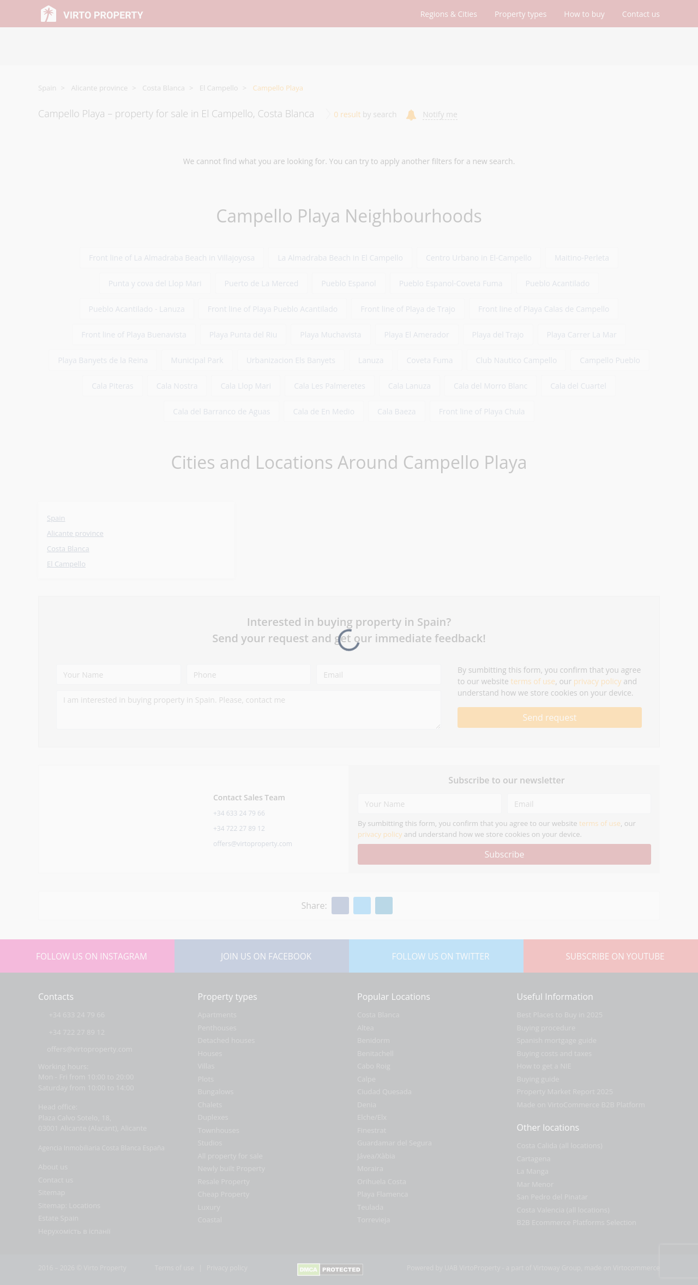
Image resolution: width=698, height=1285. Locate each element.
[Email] (378, 674)
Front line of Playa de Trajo (407, 309)
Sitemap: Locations (69, 1205)
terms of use (532, 681)
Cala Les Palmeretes (329, 386)
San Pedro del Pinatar (552, 1197)
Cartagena (534, 1158)
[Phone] (248, 674)
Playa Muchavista (330, 334)
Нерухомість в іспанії (74, 1231)
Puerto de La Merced (262, 283)
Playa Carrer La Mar (582, 334)
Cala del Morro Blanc (490, 386)
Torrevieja (373, 1219)
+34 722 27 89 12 (239, 828)
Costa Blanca (163, 88)
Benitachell (375, 1053)
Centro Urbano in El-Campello (479, 257)
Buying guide (538, 1079)
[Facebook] (340, 905)
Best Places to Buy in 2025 (560, 1014)
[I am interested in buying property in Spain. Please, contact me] (248, 709)
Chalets (210, 1104)
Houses (210, 1053)
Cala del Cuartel (578, 386)
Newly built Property (232, 1168)
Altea (365, 1028)
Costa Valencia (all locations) (563, 1210)
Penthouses (217, 1028)
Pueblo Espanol (348, 283)
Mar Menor (535, 1184)
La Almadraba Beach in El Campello (340, 257)
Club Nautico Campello (516, 360)
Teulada (370, 1207)
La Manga (533, 1171)
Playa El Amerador (416, 334)
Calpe (366, 1079)
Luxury (209, 1207)
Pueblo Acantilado (558, 283)
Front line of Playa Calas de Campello (543, 309)
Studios (210, 1143)
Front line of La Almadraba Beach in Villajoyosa (172, 257)
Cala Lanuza (409, 386)
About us (53, 1167)
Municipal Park (197, 360)
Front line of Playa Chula (482, 411)
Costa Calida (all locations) (560, 1145)
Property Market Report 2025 (565, 1091)
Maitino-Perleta (582, 257)
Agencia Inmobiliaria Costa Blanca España (101, 1148)
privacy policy (598, 681)
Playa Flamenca (382, 1194)
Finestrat (371, 1130)
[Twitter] (362, 905)
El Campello (219, 88)
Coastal (210, 1219)
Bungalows (216, 1091)
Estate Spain (58, 1218)
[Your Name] (118, 674)
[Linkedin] (384, 905)
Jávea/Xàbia (376, 1156)
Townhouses (218, 1130)
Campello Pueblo (610, 360)
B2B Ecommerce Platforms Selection (576, 1222)
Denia (366, 1104)
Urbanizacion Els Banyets (290, 360)
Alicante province (99, 88)
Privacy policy (227, 1267)
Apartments (217, 1014)
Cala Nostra (177, 386)
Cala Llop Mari (245, 386)
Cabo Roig (373, 1066)
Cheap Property (224, 1194)
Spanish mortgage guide (557, 1040)
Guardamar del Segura (394, 1143)
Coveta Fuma (429, 360)
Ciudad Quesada (384, 1091)
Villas (206, 1066)
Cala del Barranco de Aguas (221, 411)
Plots (206, 1079)
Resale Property (224, 1181)
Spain (47, 88)
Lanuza (371, 360)
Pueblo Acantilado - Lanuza (137, 309)
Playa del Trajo (498, 334)
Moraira (370, 1168)
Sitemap (51, 1192)
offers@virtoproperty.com (252, 843)
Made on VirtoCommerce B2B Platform (581, 1104)
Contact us (55, 1180)
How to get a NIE (544, 1066)
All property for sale (230, 1156)
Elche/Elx (372, 1117)
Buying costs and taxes (554, 1053)
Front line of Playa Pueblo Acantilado (273, 309)
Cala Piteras (113, 386)
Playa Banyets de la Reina (103, 360)
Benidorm (373, 1040)
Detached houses (226, 1040)
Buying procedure (546, 1028)
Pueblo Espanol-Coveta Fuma (451, 283)
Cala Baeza (396, 411)
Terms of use (174, 1267)
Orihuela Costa (381, 1181)
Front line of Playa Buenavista (133, 334)
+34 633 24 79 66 (239, 813)
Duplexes (213, 1117)
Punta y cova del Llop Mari (155, 283)
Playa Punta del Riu (243, 334)
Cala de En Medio (323, 411)
